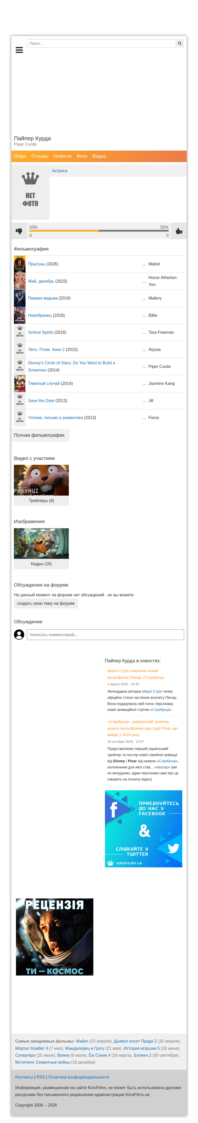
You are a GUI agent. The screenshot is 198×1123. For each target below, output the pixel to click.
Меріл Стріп (152, 691)
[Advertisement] (99, 93)
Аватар (162, 767)
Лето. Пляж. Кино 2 (46, 349)
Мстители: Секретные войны (42, 1062)
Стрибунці (160, 710)
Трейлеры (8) (41, 500)
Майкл (82, 1041)
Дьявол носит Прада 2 (135, 1041)
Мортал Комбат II (31, 1048)
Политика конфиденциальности (78, 1077)
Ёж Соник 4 (99, 1055)
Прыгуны (36, 264)
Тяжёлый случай (44, 383)
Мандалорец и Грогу (84, 1048)
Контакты (24, 1077)
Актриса (60, 171)
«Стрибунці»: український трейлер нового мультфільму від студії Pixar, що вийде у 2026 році (143, 728)
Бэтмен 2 (142, 1055)
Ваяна (63, 1055)
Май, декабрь (41, 281)
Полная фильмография (39, 435)
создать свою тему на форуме (46, 603)
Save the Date (41, 400)
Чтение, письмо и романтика (55, 417)
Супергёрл (25, 1055)
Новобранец (40, 315)
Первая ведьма (42, 298)
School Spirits (40, 332)
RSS (40, 1077)
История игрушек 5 (142, 1048)
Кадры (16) (41, 564)
